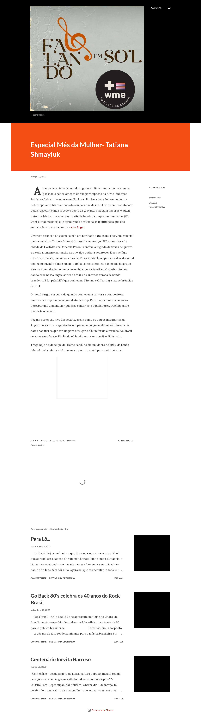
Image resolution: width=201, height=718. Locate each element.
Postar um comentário (62, 578)
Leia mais (118, 578)
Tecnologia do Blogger (100, 710)
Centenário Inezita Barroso (61, 659)
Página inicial (38, 115)
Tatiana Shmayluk (157, 207)
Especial (153, 203)
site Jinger (77, 227)
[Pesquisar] (155, 8)
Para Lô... (40, 539)
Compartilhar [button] (157, 187)
